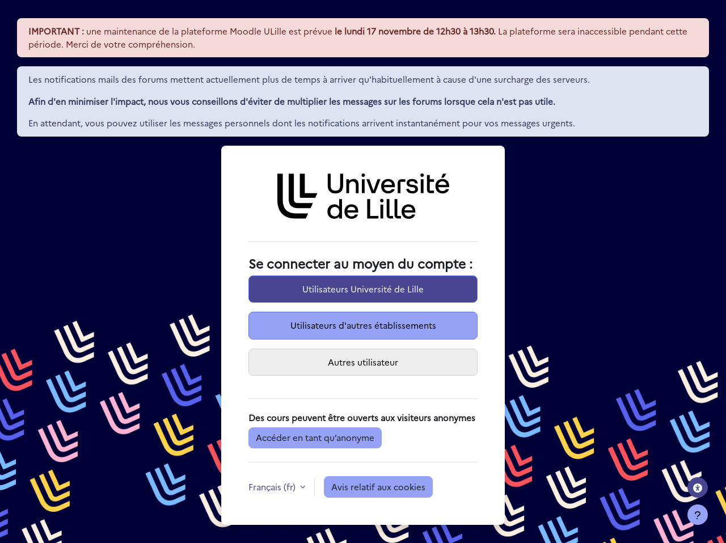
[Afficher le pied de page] (697, 514)
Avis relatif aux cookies (378, 487)
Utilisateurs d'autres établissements (363, 325)
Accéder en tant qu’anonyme (315, 437)
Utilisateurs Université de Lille (363, 289)
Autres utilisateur (363, 362)
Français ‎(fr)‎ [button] (273, 487)
